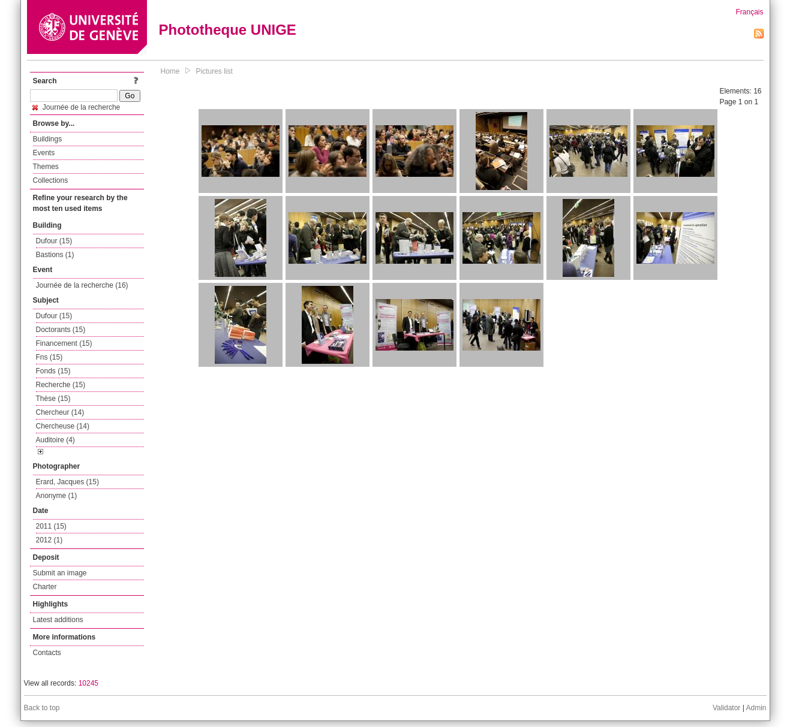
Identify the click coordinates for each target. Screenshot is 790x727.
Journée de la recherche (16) (82, 285)
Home (170, 71)
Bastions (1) (55, 255)
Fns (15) (49, 357)
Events (44, 153)
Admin (756, 708)
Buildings (47, 139)
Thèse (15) (53, 398)
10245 (88, 683)
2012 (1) (49, 540)
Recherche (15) (61, 385)
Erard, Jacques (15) (67, 482)
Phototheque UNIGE (227, 30)
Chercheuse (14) (62, 426)
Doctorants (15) (61, 329)
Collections (50, 180)
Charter (45, 587)
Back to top (42, 708)
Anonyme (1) (56, 495)
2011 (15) (51, 526)
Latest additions (58, 620)
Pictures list (214, 71)
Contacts (47, 652)
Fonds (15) (53, 371)
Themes (46, 166)
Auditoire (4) (55, 440)
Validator (726, 708)
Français (749, 12)
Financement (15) (64, 343)
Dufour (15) (54, 241)
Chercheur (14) (60, 412)
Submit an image (60, 573)
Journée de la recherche (76, 107)
